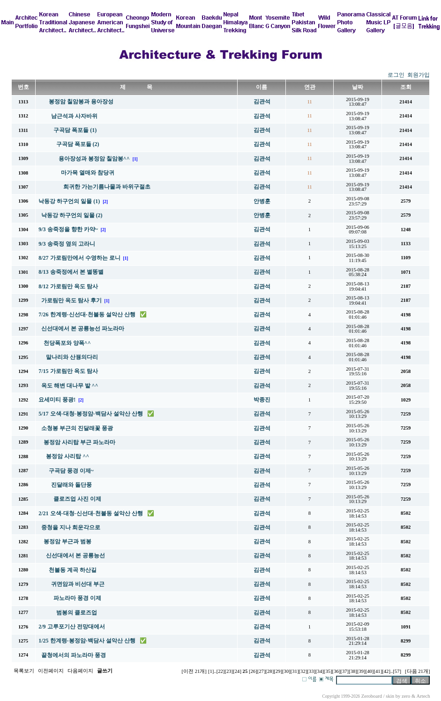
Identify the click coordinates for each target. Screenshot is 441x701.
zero (406, 696)
